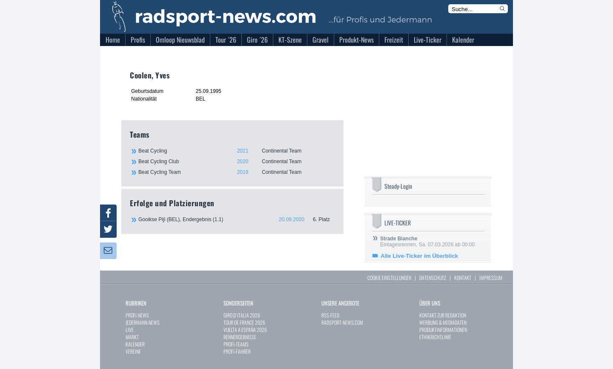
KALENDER (135, 344)
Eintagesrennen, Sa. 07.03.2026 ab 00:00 (427, 242)
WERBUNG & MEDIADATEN (443, 322)
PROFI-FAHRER (237, 351)
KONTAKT (462, 277)
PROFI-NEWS (137, 315)
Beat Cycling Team (236, 172)
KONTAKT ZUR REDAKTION (442, 315)
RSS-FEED (330, 315)
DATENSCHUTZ (432, 277)
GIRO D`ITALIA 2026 (241, 315)
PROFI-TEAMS (236, 344)
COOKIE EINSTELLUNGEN (389, 277)
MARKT (132, 336)
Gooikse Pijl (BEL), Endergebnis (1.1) (236, 219)
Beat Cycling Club (236, 161)
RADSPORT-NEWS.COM (342, 322)
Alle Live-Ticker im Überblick (419, 256)
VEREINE (133, 351)
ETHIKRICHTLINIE (435, 336)
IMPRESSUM (490, 277)
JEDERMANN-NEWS (143, 322)
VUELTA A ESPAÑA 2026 (245, 329)
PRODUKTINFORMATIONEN (443, 329)
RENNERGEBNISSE (239, 336)
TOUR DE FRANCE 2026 (244, 322)
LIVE (130, 329)
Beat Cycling (236, 151)
